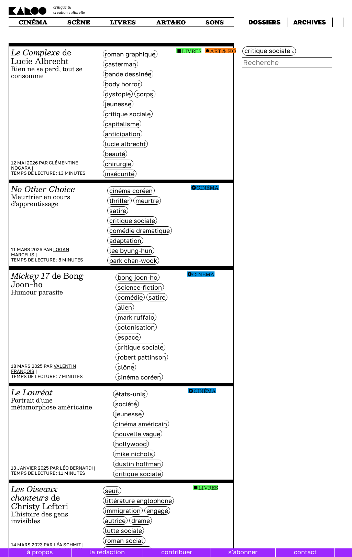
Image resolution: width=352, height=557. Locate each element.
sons (215, 22)
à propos (40, 552)
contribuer (176, 552)
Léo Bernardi (76, 468)
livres (123, 22)
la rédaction (107, 552)
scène (78, 22)
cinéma (33, 22)
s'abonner (242, 552)
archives (309, 22)
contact (305, 552)
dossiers (264, 22)
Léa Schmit (67, 544)
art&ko (171, 22)
